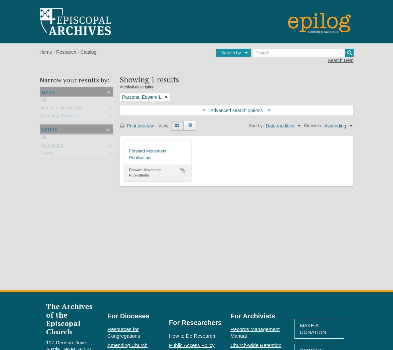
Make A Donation (313, 329)
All (43, 101)
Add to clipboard (182, 170)
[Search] (303, 53)
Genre (49, 128)
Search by (231, 53)
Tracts (47, 154)
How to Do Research (192, 336)
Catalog (88, 52)
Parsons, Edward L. (61, 117)
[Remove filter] (166, 97)
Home (46, 52)
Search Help (340, 60)
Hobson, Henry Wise (62, 109)
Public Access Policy (192, 345)
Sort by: (256, 125)
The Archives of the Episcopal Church (69, 318)
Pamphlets (52, 146)
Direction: (313, 125)
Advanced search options (236, 110)
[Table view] (189, 126)
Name (48, 91)
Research (66, 52)
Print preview (137, 125)
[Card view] (177, 126)
